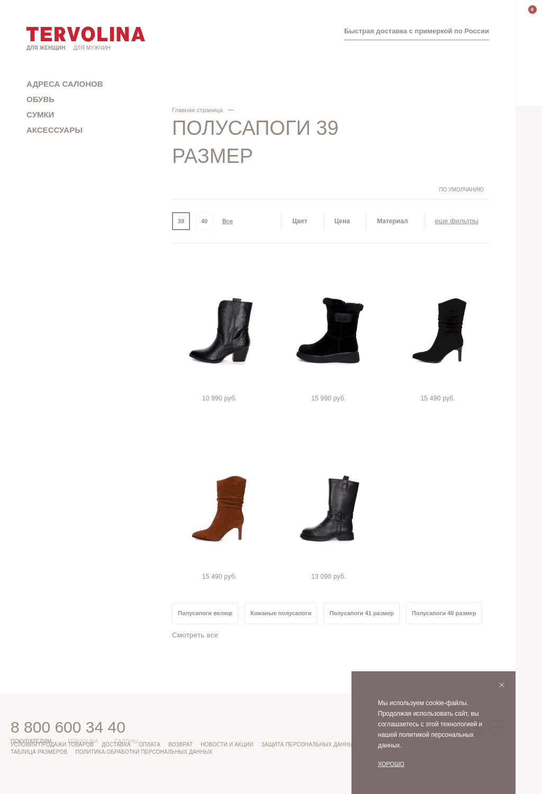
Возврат (180, 744)
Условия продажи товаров (52, 744)
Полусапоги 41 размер (361, 613)
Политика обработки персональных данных (143, 752)
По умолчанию (461, 190)
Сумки (40, 114)
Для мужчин (92, 48)
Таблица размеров (39, 752)
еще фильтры (456, 221)
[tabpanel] (221, 330)
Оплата (149, 744)
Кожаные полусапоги (280, 613)
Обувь (40, 99)
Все (227, 221)
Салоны (126, 741)
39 (181, 221)
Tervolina (82, 741)
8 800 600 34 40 (68, 727)
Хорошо (391, 764)
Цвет (299, 221)
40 (204, 221)
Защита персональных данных (309, 744)
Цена (342, 221)
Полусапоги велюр (205, 613)
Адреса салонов (64, 83)
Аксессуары (54, 129)
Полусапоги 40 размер (444, 613)
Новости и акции (227, 744)
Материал (392, 221)
